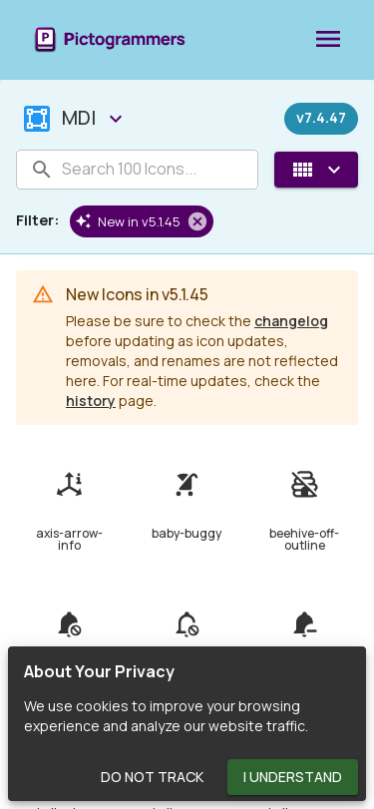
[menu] (328, 40)
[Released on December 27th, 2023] (321, 119)
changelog (291, 320)
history (91, 400)
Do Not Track (152, 777)
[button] (141, 221)
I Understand (292, 777)
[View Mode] (316, 170)
